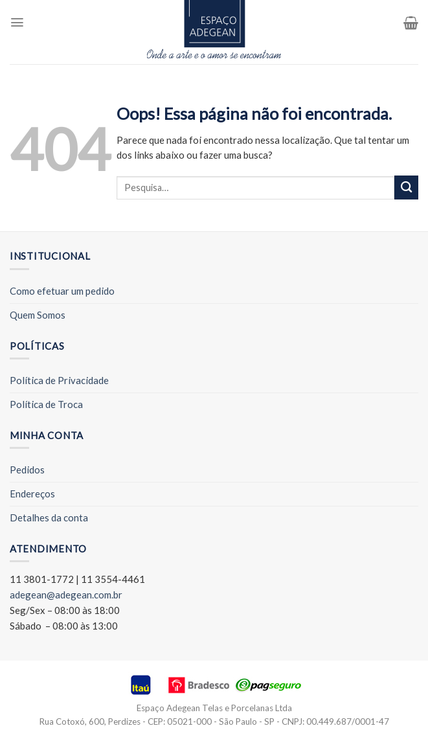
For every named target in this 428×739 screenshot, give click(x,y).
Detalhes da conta (49, 517)
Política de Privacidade (59, 380)
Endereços (32, 493)
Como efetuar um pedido (62, 291)
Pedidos (27, 469)
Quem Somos (37, 315)
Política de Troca (46, 404)
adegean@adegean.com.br (66, 594)
